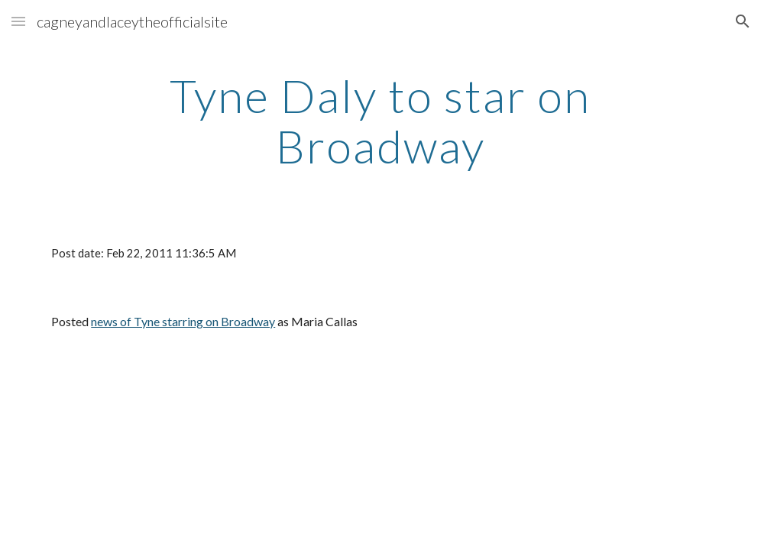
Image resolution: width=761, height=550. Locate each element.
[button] (18, 21)
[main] (380, 120)
